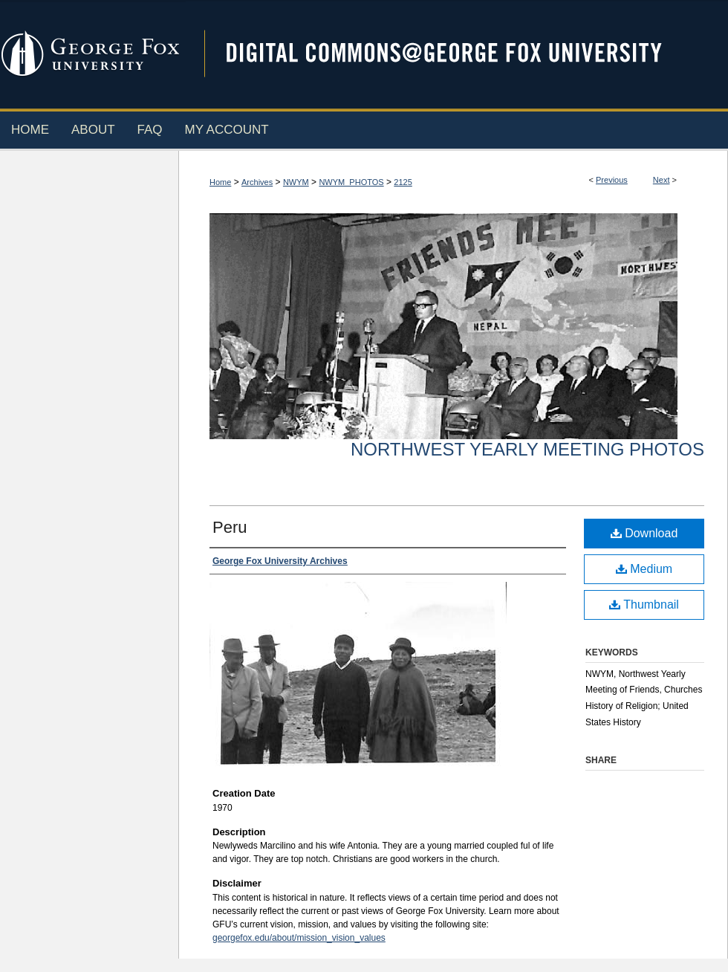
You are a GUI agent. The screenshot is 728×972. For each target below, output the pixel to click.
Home (220, 182)
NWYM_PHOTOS (351, 182)
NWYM (296, 182)
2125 (403, 182)
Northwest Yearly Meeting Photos (527, 449)
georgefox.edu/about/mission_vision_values (299, 938)
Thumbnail (644, 604)
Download (644, 533)
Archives (257, 182)
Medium (644, 569)
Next (661, 179)
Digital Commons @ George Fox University (457, 54)
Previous (612, 179)
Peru (229, 527)
